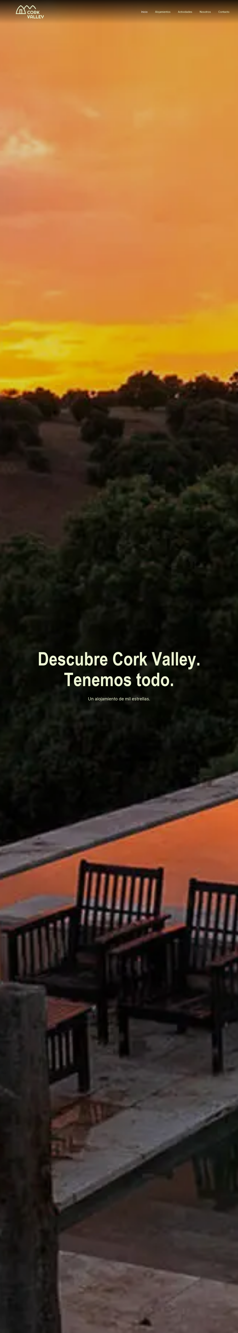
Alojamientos (163, 11)
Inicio (144, 11)
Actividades (185, 11)
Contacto (223, 11)
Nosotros (205, 11)
